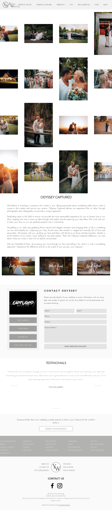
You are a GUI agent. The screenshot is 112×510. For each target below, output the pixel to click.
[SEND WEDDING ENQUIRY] (75, 346)
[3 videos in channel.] (56, 266)
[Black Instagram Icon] (59, 485)
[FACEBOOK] (23, 337)
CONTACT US (56, 478)
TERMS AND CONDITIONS (56, 496)
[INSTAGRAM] (23, 328)
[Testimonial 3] (56, 408)
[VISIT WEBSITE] (23, 320)
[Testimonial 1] (53, 408)
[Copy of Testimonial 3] (58, 408)
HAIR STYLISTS (50, 441)
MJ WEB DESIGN (64, 505)
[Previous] (14, 386)
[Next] (97, 386)
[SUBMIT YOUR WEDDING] (56, 428)
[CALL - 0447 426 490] (23, 345)
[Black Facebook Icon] (52, 485)
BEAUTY (3, 444)
